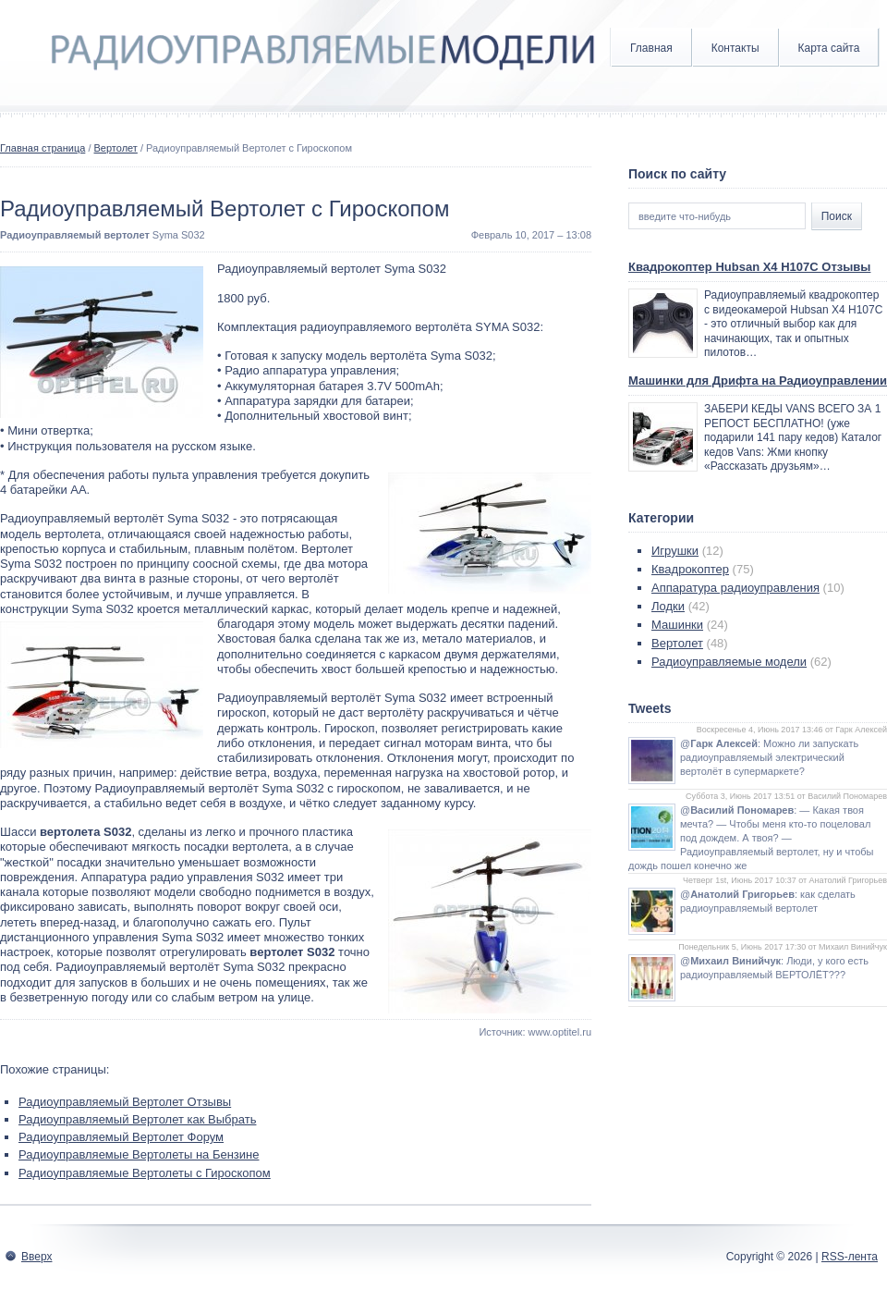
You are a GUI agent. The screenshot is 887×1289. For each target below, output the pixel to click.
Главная (651, 48)
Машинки (677, 625)
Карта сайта (829, 48)
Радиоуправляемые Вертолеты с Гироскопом (144, 1173)
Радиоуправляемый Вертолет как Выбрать (137, 1119)
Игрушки (675, 551)
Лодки (668, 606)
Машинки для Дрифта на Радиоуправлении (757, 380)
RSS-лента (849, 1256)
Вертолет (116, 147)
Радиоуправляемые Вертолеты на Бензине (138, 1154)
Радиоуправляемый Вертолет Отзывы (124, 1102)
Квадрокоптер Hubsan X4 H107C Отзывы (749, 267)
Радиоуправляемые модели (729, 662)
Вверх (36, 1256)
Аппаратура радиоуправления (735, 588)
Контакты (735, 48)
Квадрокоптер (690, 569)
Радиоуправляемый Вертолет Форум (121, 1137)
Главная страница (42, 147)
